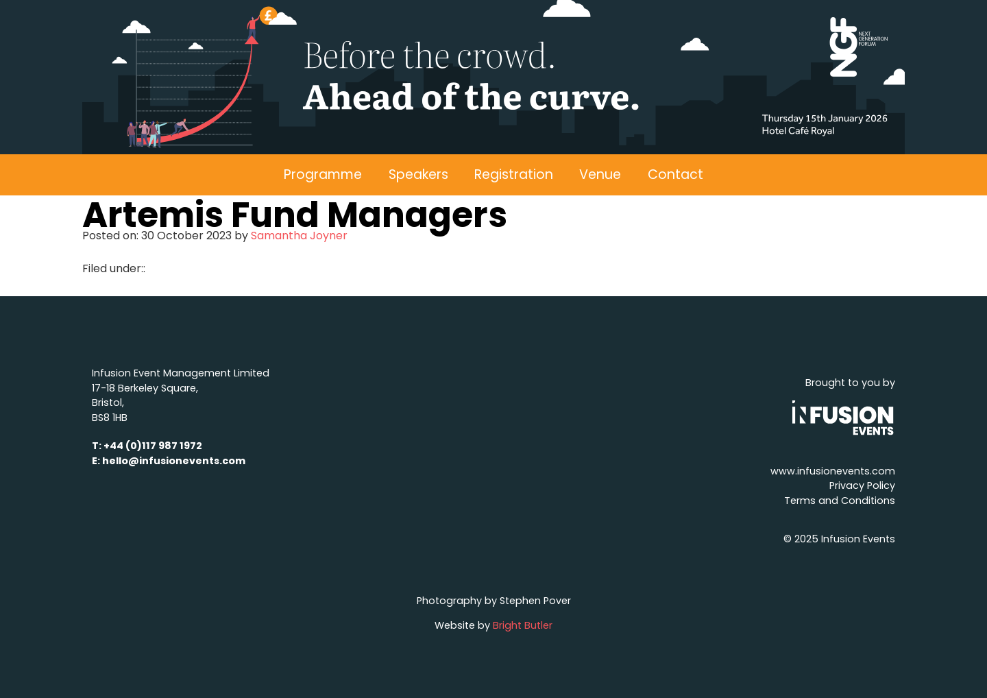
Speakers (418, 174)
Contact (675, 174)
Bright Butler (522, 625)
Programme (323, 174)
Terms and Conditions (839, 500)
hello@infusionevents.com (173, 461)
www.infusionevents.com (832, 471)
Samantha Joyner (299, 235)
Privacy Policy (862, 485)
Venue (600, 174)
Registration (513, 174)
